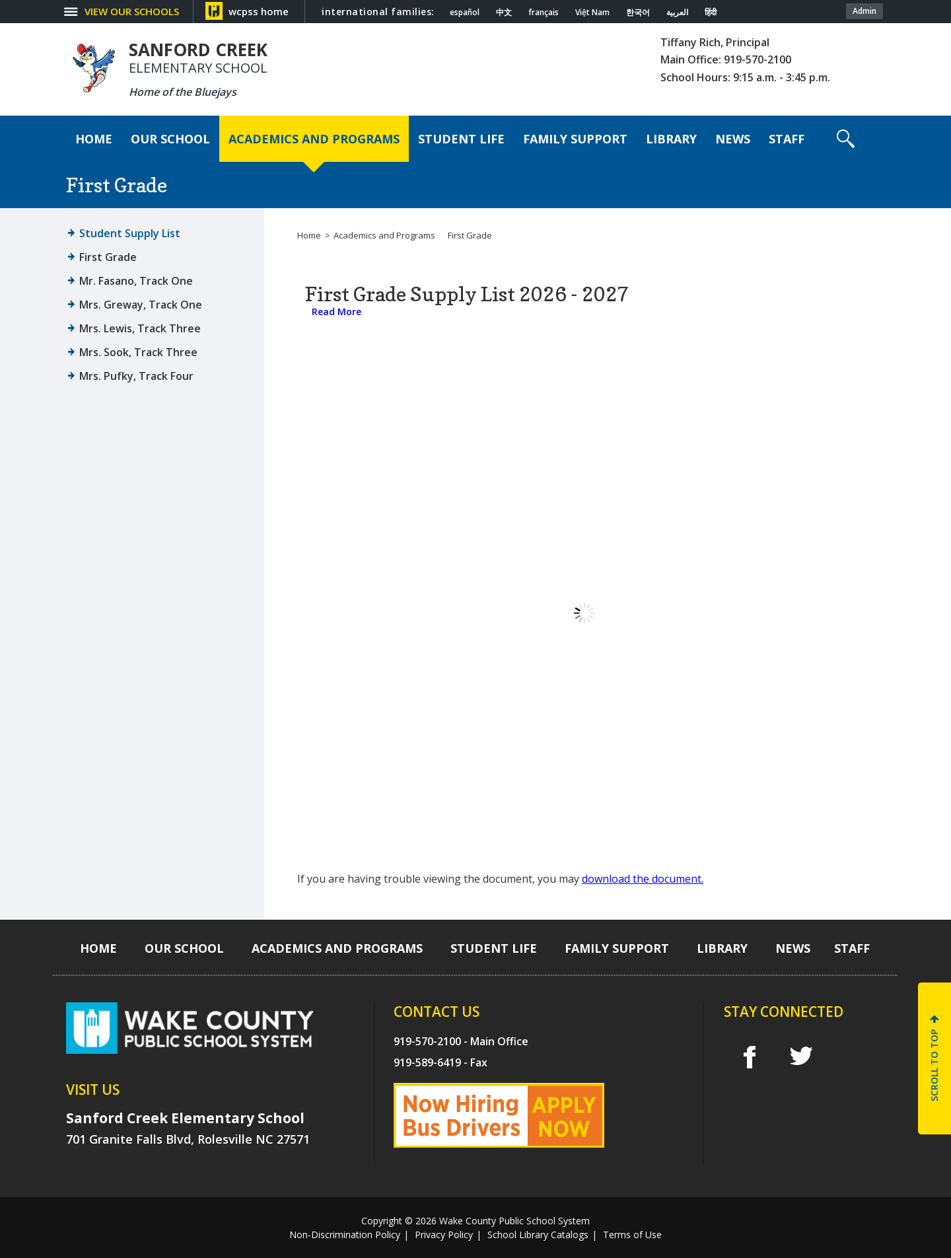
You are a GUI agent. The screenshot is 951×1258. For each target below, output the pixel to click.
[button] (846, 139)
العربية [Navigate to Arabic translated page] (677, 13)
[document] (584, 613)
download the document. (642, 878)
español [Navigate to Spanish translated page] (464, 13)
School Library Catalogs (537, 1234)
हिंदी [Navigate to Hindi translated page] (711, 13)
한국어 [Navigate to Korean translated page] (638, 13)
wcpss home (259, 11)
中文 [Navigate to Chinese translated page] (504, 13)
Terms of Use (632, 1234)
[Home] (94, 139)
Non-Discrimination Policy (344, 1234)
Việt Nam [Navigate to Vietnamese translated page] (592, 13)
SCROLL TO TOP (934, 1065)
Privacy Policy (444, 1234)
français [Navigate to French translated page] (543, 13)
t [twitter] (801, 1056)
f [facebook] (749, 1056)
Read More (336, 311)
